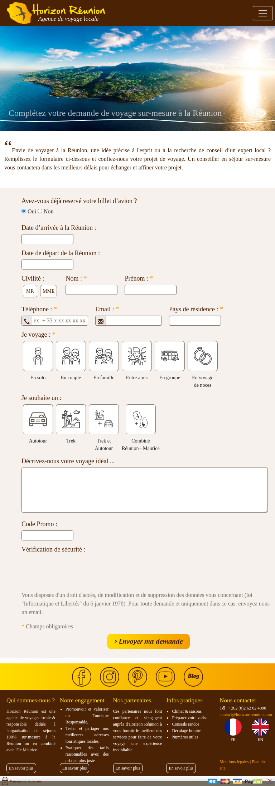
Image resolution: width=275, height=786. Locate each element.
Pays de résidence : (196, 309)
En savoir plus (21, 768)
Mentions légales (234, 761)
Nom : (76, 278)
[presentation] (75, 570)
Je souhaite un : (41, 397)
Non (49, 211)
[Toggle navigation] (263, 13)
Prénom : (139, 278)
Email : (107, 309)
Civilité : (32, 278)
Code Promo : (39, 524)
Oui (32, 211)
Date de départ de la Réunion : (60, 253)
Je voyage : (38, 334)
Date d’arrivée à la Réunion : (58, 227)
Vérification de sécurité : (53, 549)
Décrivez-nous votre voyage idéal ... (68, 461)
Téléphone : (39, 309)
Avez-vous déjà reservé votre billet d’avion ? (79, 200)
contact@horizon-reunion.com (245, 714)
